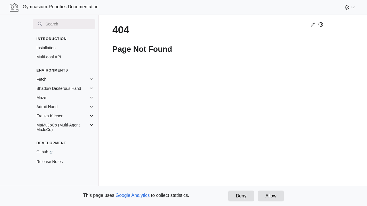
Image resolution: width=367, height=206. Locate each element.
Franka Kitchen (49, 116)
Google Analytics (133, 195)
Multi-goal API (48, 57)
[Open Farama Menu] (349, 7)
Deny (241, 195)
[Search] (64, 24)
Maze (41, 97)
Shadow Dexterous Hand (58, 88)
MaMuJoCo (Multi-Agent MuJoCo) (58, 127)
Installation (46, 47)
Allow (271, 195)
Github (42, 152)
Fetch (41, 79)
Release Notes (49, 161)
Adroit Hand (47, 106)
